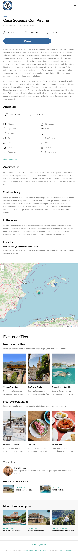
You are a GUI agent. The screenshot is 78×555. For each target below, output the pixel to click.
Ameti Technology (65, 550)
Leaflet (65, 326)
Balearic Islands (29, 25)
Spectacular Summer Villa (63, 531)
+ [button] (3, 266)
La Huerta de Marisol (12, 531)
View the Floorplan (10, 159)
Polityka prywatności (39, 545)
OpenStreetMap (73, 326)
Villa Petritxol (57, 490)
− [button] (3, 269)
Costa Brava (58, 487)
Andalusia (20, 487)
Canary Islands (59, 528)
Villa (5, 16)
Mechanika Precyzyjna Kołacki (35, 550)
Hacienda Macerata (23, 490)
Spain (20, 25)
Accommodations (9, 25)
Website (27, 41)
